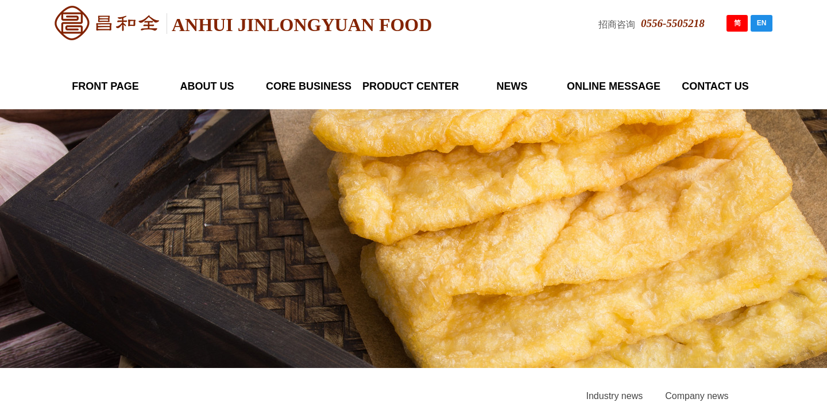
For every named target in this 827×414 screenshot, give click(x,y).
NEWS (512, 86)
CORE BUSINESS (308, 86)
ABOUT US (207, 86)
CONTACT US (715, 86)
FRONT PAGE (105, 86)
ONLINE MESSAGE (613, 86)
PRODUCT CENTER (410, 86)
